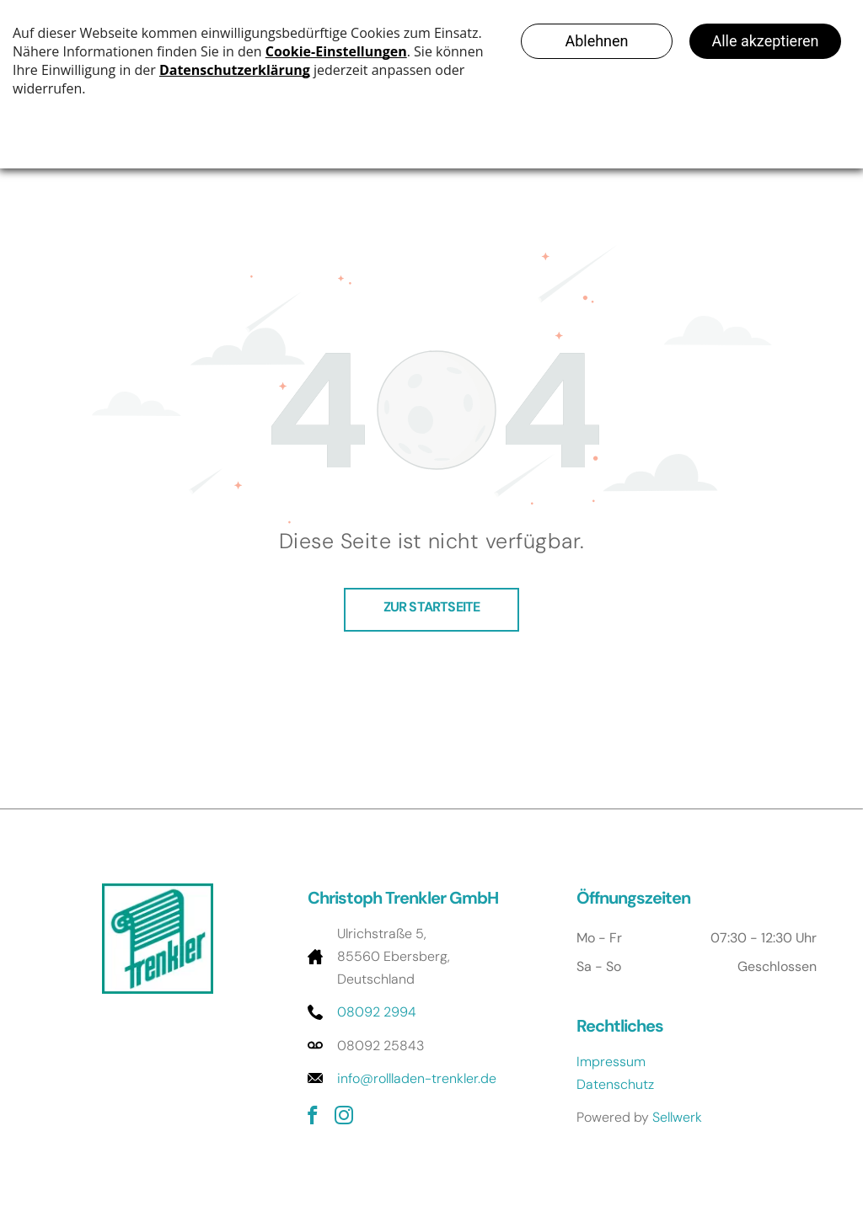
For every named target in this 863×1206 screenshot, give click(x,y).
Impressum (611, 1061)
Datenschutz (615, 1084)
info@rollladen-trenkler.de (416, 1078)
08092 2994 (376, 1012)
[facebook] (313, 1118)
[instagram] (344, 1118)
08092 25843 (380, 1045)
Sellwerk (677, 1117)
